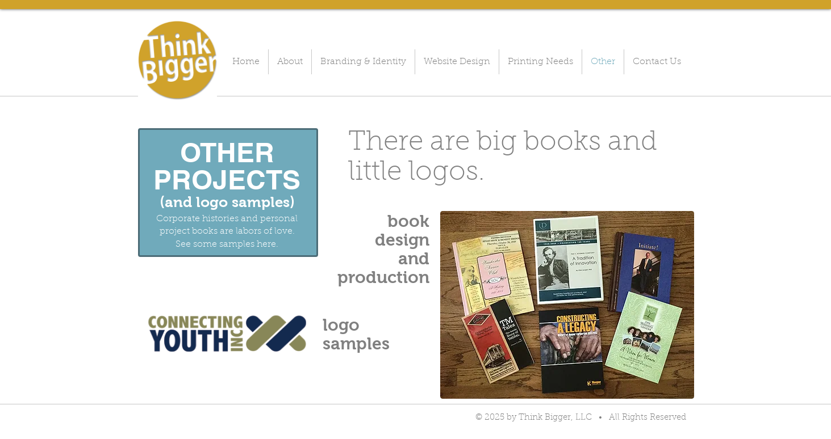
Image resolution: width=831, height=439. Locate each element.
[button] (227, 333)
